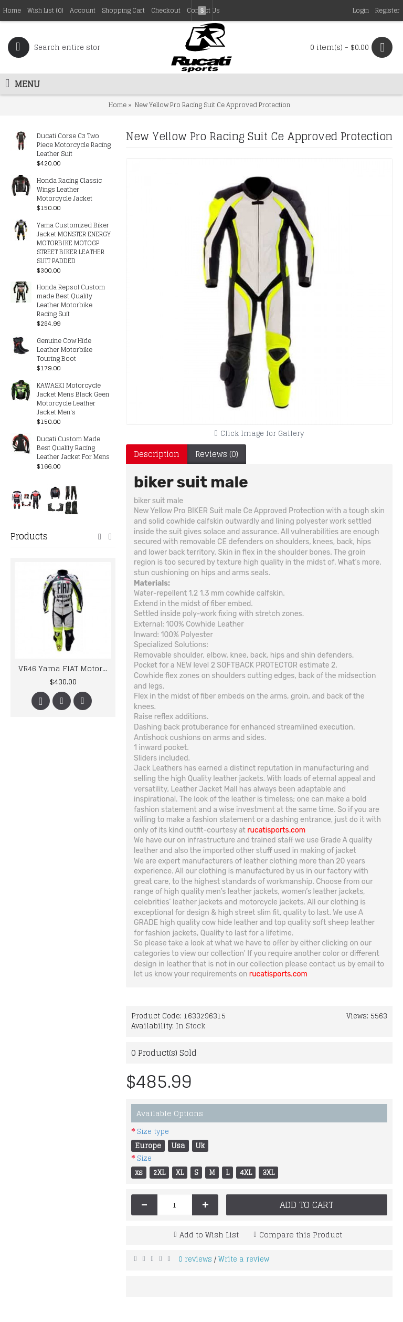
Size (144, 1158)
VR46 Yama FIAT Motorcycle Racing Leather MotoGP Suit (64, 668)
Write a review (243, 1259)
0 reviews (195, 1259)
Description (156, 454)
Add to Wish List (209, 1234)
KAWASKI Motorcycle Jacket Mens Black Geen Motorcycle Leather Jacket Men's (73, 399)
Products (29, 536)
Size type (153, 1132)
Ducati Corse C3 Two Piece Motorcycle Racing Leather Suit (74, 145)
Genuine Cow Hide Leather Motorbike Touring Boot (64, 350)
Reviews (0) (216, 454)
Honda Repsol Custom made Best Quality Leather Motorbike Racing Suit (71, 301)
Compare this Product (300, 1234)
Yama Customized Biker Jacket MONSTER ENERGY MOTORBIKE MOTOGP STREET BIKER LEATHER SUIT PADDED (74, 243)
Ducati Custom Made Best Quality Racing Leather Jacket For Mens (73, 448)
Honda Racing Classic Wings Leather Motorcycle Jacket (69, 190)
